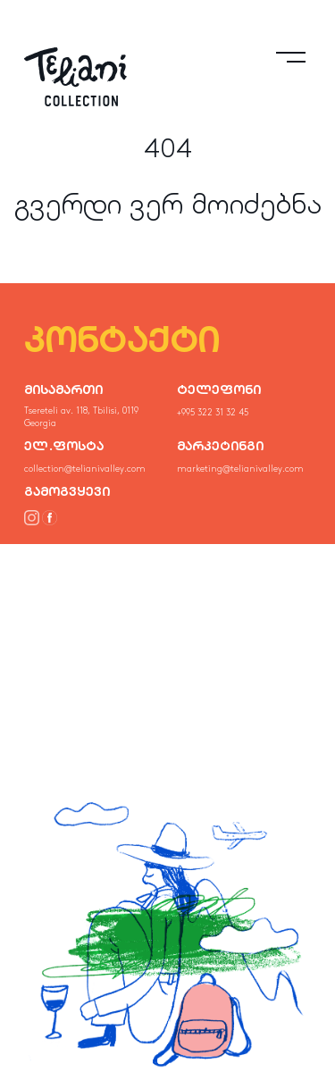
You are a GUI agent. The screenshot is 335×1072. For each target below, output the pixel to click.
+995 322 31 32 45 (212, 412)
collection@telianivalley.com (85, 469)
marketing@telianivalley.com (240, 469)
